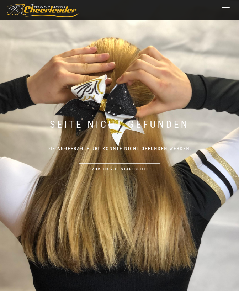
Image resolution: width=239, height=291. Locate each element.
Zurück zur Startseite (119, 169)
